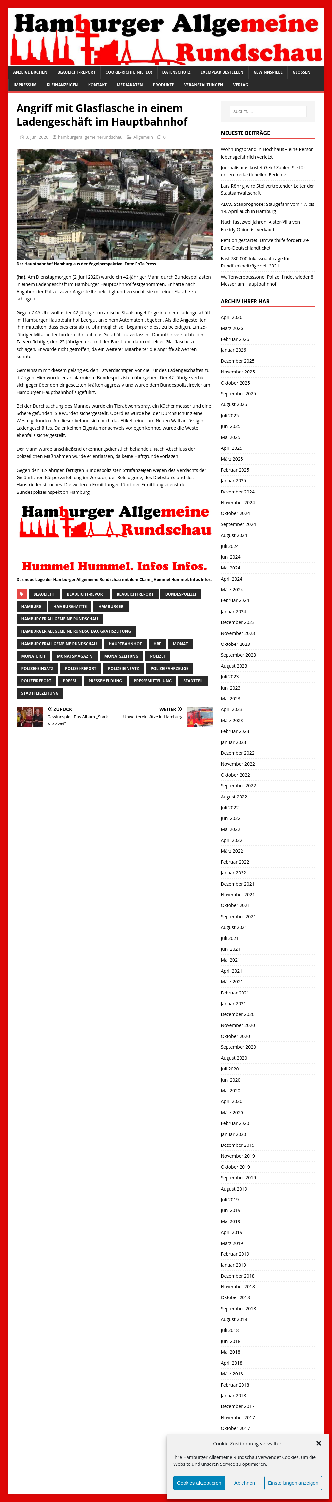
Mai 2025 (230, 437)
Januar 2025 (233, 481)
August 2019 (234, 1189)
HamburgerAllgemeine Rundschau (59, 643)
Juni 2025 (230, 426)
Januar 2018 (233, 1395)
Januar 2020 (233, 1134)
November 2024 (238, 502)
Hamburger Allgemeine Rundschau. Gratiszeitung (76, 631)
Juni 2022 (230, 818)
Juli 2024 (230, 546)
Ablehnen (244, 1483)
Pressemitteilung (153, 681)
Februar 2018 (235, 1385)
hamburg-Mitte (70, 606)
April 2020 (231, 1101)
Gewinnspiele (268, 72)
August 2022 (234, 797)
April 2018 (231, 1363)
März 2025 (232, 459)
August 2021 (234, 927)
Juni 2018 (230, 1341)
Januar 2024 (233, 611)
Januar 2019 (233, 1265)
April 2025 (231, 448)
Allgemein (143, 137)
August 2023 (234, 666)
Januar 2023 (233, 742)
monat (180, 643)
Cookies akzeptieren (199, 1483)
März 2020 (232, 1112)
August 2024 (234, 535)
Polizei (157, 656)
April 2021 (231, 971)
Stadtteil (193, 681)
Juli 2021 (230, 938)
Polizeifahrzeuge (169, 668)
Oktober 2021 (235, 905)
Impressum (25, 85)
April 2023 (231, 709)
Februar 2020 (235, 1123)
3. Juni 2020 (37, 137)
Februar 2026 (235, 339)
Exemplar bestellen (222, 72)
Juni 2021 (230, 949)
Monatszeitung (121, 656)
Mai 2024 (230, 568)
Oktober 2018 (235, 1297)
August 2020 (234, 1058)
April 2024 (231, 579)
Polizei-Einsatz (37, 668)
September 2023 (238, 655)
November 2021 (238, 894)
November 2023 (238, 633)
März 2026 (232, 328)
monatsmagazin (75, 656)
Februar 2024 (235, 600)
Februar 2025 (235, 470)
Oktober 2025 (235, 383)
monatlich (33, 656)
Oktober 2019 (235, 1167)
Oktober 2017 (235, 1428)
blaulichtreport (135, 594)
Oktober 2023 (235, 644)
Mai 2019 (230, 1221)
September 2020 (238, 1047)
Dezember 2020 (237, 1014)
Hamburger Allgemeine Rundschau (59, 619)
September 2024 (238, 524)
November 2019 (238, 1156)
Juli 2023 (230, 677)
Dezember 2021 (237, 884)
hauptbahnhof (125, 643)
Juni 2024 (230, 557)
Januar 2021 (233, 1003)
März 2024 (232, 589)
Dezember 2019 (237, 1145)
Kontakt (97, 85)
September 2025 (238, 393)
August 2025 (234, 404)
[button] (318, 1443)
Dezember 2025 (237, 361)
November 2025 (238, 372)
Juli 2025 (230, 415)
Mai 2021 (230, 960)
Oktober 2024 (235, 513)
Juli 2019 (230, 1199)
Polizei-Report (80, 668)
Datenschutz (176, 72)
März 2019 (232, 1243)
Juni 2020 (230, 1080)
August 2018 (234, 1319)
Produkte (163, 85)
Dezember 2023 (237, 622)
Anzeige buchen (30, 72)
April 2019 (231, 1232)
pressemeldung (105, 681)
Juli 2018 (230, 1330)
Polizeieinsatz (123, 668)
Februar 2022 (235, 862)
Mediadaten (130, 85)
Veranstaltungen (203, 85)
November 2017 (238, 1417)
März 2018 (232, 1374)
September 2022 (238, 785)
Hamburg (31, 606)
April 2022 (231, 840)
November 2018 (238, 1286)
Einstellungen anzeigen (293, 1483)
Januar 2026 (233, 350)
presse (70, 681)
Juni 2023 (230, 688)
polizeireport (36, 681)
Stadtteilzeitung (40, 693)
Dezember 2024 (237, 492)
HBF (157, 643)
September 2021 (238, 916)
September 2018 (238, 1308)
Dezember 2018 (237, 1276)
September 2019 (238, 1178)
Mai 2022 (230, 829)
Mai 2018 (230, 1352)
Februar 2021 (235, 993)
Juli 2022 (230, 807)
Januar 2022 (233, 873)
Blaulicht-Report (76, 72)
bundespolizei (180, 594)
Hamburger (110, 606)
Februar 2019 (235, 1254)
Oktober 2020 (235, 1036)
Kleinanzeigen (62, 85)
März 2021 (232, 982)
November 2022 (238, 764)
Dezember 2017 (237, 1406)
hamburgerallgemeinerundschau (90, 137)
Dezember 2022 (237, 753)
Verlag (240, 85)
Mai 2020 (230, 1090)
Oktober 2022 (235, 775)
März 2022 (232, 851)
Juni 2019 (230, 1210)
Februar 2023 (235, 731)
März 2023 (232, 720)
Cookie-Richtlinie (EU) (128, 72)
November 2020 (238, 1025)
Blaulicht (44, 594)
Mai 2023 (230, 698)
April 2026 (231, 317)
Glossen (302, 72)
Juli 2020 (230, 1069)
